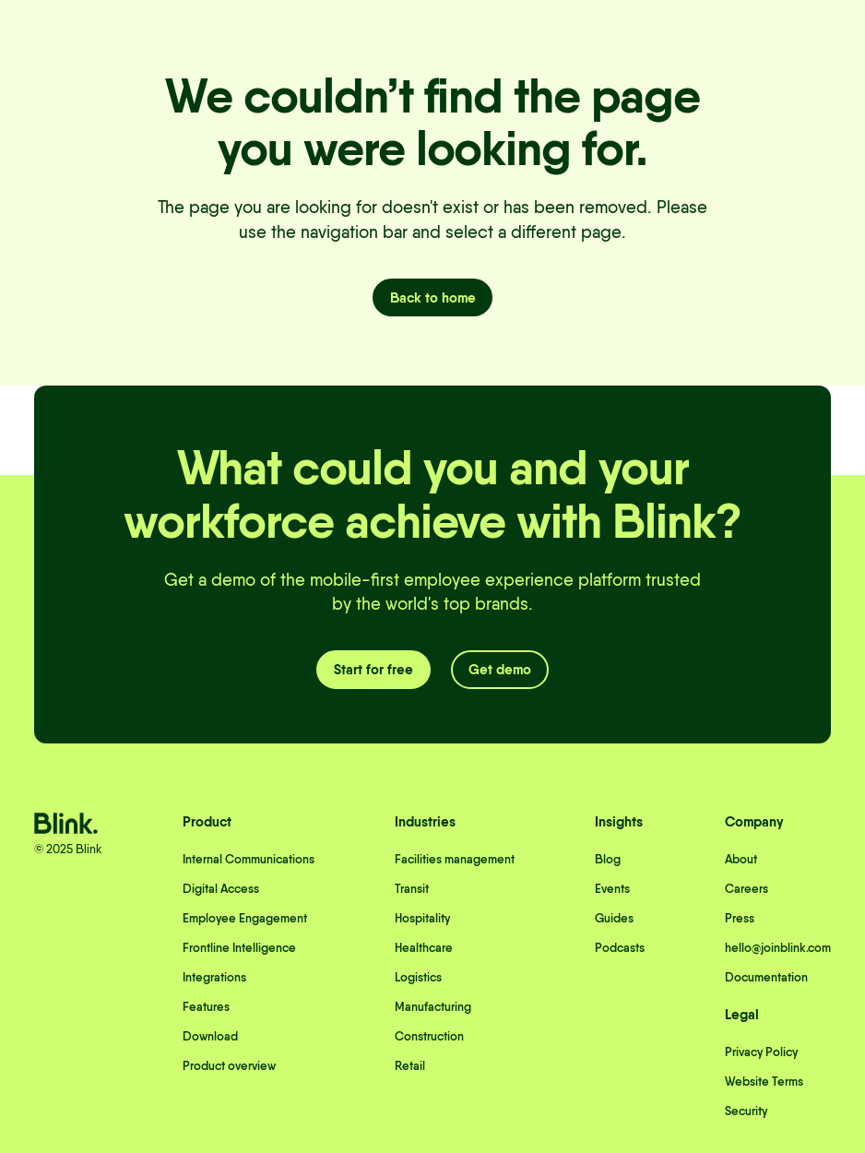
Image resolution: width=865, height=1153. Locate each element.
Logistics (418, 976)
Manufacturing (433, 1006)
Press (739, 917)
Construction (429, 1035)
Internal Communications (248, 858)
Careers (746, 888)
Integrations (214, 976)
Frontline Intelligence (239, 947)
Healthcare (424, 947)
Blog (608, 858)
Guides (614, 917)
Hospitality (422, 917)
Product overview (229, 1065)
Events (612, 888)
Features (206, 1006)
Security (746, 1110)
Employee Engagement (245, 917)
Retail (410, 1065)
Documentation (766, 976)
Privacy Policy (761, 1051)
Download (210, 1035)
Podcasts (620, 947)
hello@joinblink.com (778, 947)
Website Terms (764, 1081)
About (741, 858)
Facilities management (455, 858)
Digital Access (221, 888)
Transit (412, 888)
